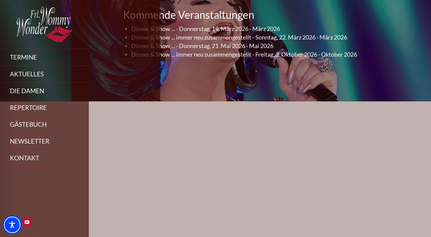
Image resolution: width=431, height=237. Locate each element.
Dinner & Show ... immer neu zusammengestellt (191, 37)
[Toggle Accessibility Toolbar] (12, 225)
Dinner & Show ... (153, 28)
